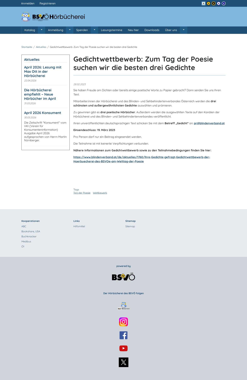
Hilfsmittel (79, 226)
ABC (23, 226)
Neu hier (133, 30)
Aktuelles (41, 47)
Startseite (26, 47)
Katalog (29, 30)
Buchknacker (29, 236)
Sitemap (130, 226)
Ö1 (22, 246)
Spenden (82, 30)
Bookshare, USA (30, 231)
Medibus (26, 241)
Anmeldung (55, 30)
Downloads (151, 30)
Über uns (171, 30)
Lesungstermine (111, 30)
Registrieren (48, 3)
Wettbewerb (100, 192)
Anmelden (27, 3)
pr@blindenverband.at (209, 123)
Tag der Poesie (81, 192)
